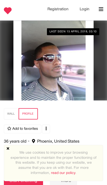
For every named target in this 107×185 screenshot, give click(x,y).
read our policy (63, 173)
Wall (11, 114)
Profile (28, 114)
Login (84, 9)
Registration (58, 9)
